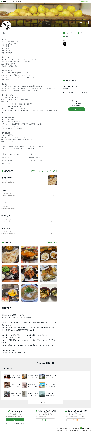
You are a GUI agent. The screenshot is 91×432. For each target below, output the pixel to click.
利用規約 (68, 430)
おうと (3, 203)
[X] (64, 44)
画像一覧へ (52, 242)
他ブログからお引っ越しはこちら (14, 423)
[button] (80, 22)
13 (52, 233)
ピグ (80, 33)
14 (52, 195)
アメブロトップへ (45, 402)
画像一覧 (67, 36)
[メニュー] (89, 23)
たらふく (4, 190)
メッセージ (67, 33)
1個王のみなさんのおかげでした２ (44, 171)
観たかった (5, 228)
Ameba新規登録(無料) (84, 1)
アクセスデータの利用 (78, 430)
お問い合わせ (59, 430)
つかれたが (5, 216)
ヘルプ (88, 430)
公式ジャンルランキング (70, 86)
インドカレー (6, 178)
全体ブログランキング (69, 92)
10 (52, 208)
